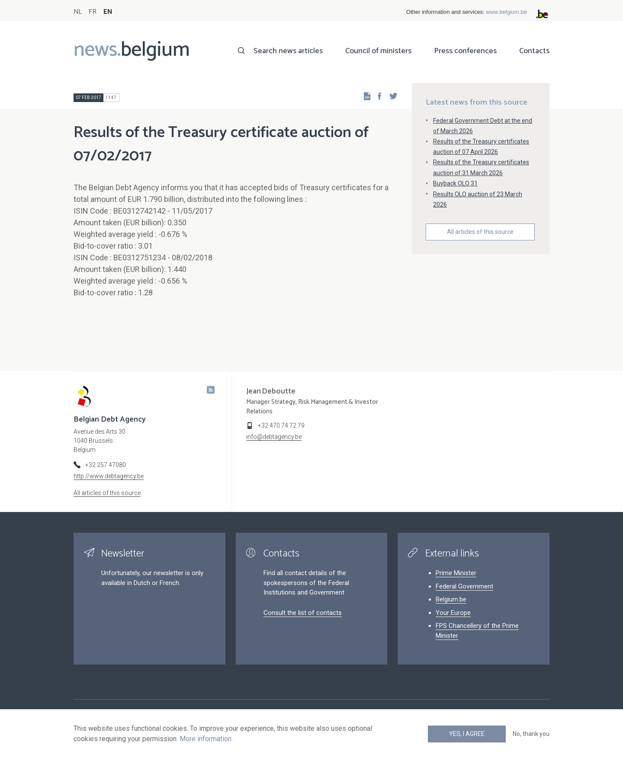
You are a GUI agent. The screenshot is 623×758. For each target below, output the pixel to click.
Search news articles (288, 51)
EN (107, 12)
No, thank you (531, 733)
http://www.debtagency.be (109, 476)
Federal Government (464, 586)
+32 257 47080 (105, 464)
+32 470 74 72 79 (281, 425)
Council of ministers (378, 51)
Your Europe (453, 613)
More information (205, 739)
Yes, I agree (467, 733)
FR (92, 12)
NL (78, 12)
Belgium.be (451, 599)
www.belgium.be (506, 12)
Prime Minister (456, 573)
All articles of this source (480, 231)
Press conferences (465, 51)
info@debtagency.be (274, 436)
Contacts (534, 51)
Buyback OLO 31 (455, 183)
